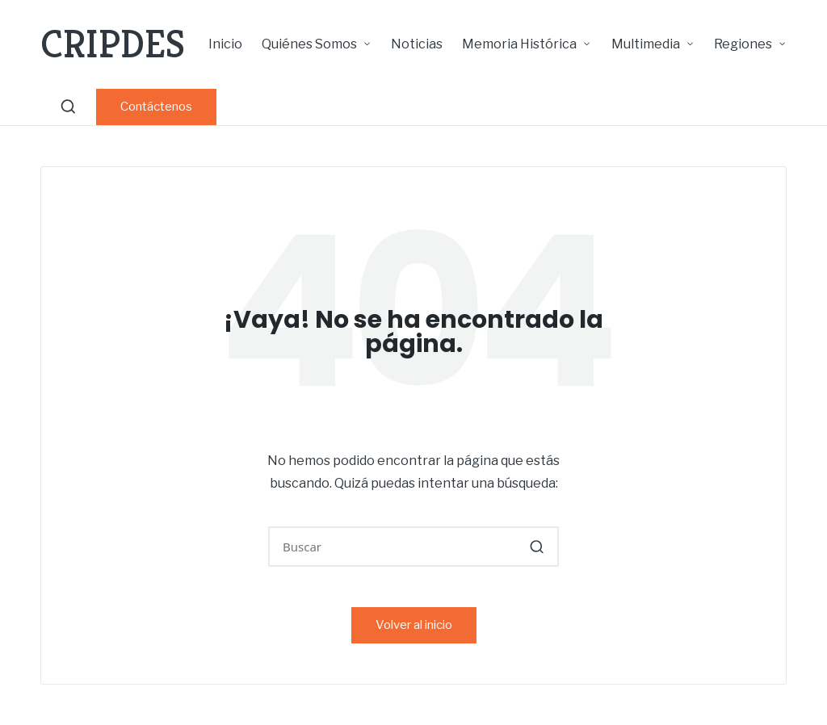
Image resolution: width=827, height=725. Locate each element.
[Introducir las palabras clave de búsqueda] (413, 546)
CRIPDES (112, 44)
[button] (156, 107)
